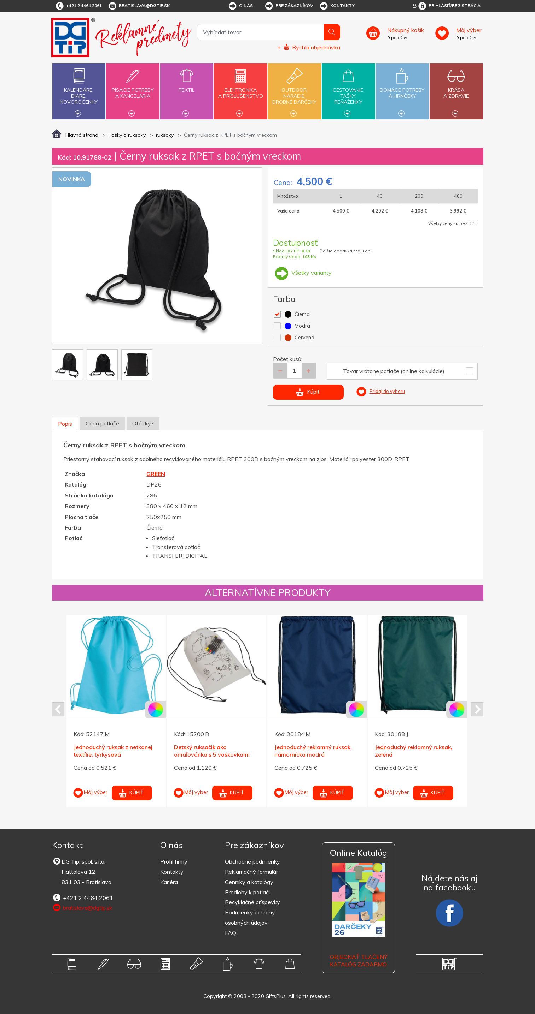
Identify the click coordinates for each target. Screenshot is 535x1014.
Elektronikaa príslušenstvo (240, 89)
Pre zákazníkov (288, 6)
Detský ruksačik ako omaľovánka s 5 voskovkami (212, 751)
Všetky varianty (302, 272)
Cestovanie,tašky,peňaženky (348, 90)
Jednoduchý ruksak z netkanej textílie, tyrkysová (113, 751)
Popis (65, 423)
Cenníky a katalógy (249, 881)
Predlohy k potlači (247, 892)
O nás (240, 6)
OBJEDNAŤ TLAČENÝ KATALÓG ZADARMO (358, 960)
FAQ (230, 932)
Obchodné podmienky (252, 861)
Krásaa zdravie (456, 89)
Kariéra (169, 881)
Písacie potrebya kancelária (133, 89)
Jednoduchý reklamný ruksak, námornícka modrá (313, 751)
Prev (58, 709)
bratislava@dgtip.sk (138, 6)
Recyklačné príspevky (252, 902)
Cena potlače (102, 423)
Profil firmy (173, 861)
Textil (187, 86)
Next (477, 709)
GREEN (155, 473)
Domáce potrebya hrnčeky (402, 89)
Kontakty (337, 6)
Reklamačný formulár (251, 871)
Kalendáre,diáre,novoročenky (79, 90)
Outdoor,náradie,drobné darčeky (295, 90)
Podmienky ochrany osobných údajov (250, 917)
